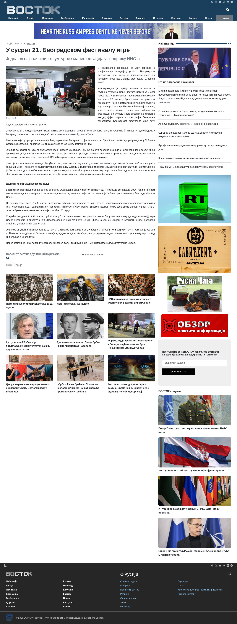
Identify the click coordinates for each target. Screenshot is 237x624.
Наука (208, 18)
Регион (124, 18)
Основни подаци (129, 581)
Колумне (176, 18)
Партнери (182, 581)
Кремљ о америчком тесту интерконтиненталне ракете (190, 158)
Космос (193, 18)
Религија (124, 594)
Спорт (66, 606)
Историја (125, 585)
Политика (47, 18)
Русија (30, 18)
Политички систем (129, 590)
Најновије (13, 18)
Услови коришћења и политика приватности (200, 590)
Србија (18, 265)
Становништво (128, 598)
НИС (9, 265)
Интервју (158, 18)
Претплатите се (178, 371)
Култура (224, 18)
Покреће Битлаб (186, 594)
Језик (123, 602)
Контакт (181, 585)
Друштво (107, 18)
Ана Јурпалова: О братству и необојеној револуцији (188, 123)
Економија (88, 18)
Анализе (140, 18)
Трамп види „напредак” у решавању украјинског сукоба (190, 166)
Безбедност (67, 18)
